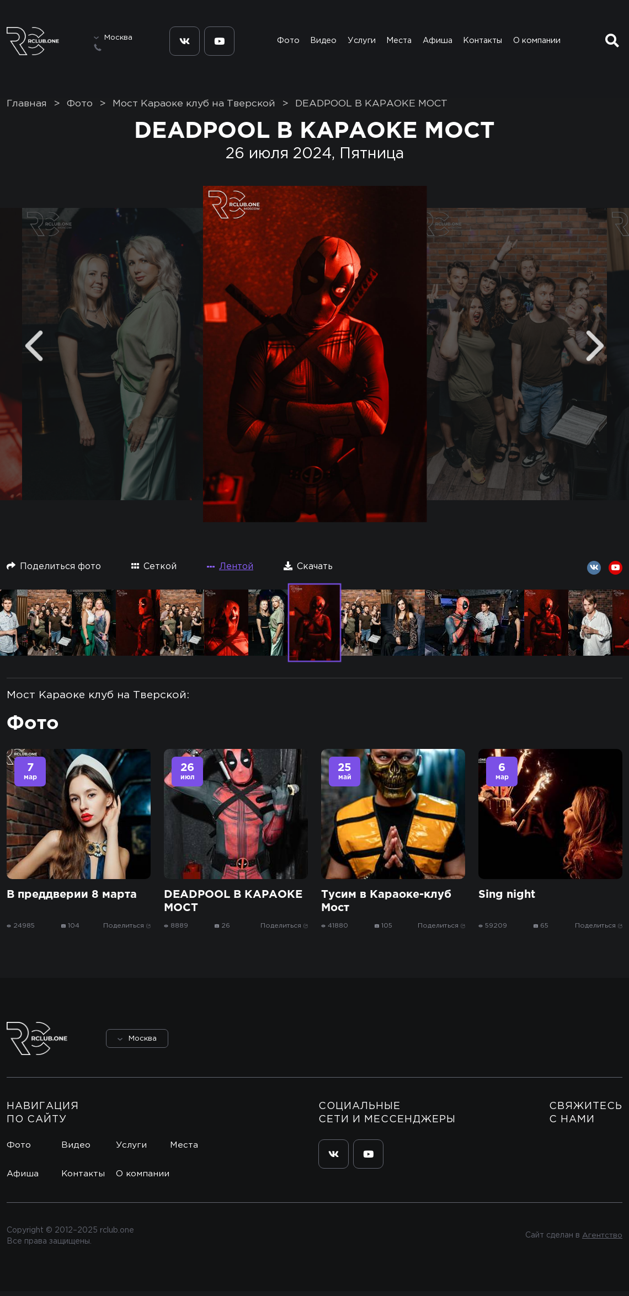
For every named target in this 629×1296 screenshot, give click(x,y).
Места (398, 42)
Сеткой (154, 571)
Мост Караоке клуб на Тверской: (98, 700)
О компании (538, 42)
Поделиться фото (54, 571)
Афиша (437, 42)
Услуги (361, 42)
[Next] (595, 351)
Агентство (601, 1241)
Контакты (484, 42)
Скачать (308, 571)
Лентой (230, 571)
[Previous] (34, 351)
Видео (323, 42)
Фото (287, 42)
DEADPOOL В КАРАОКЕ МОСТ (371, 108)
